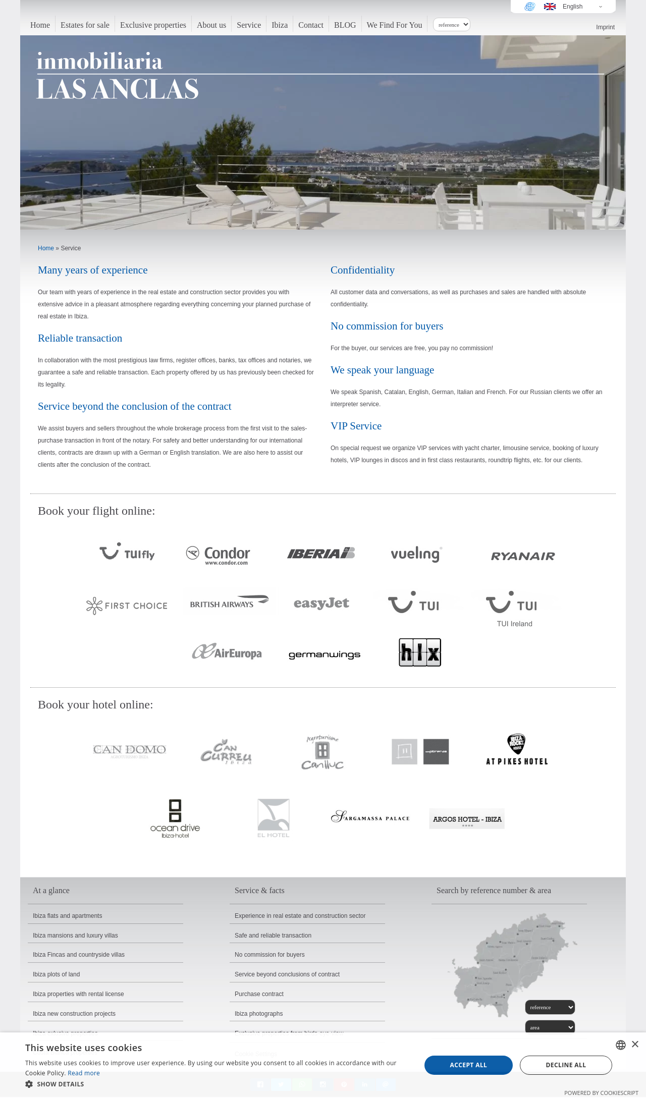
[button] (217, 1084)
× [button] (634, 1045)
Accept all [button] (469, 1065)
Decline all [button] (566, 1065)
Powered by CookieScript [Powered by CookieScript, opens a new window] (601, 1092)
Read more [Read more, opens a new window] (84, 1073)
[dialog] (323, 1065)
